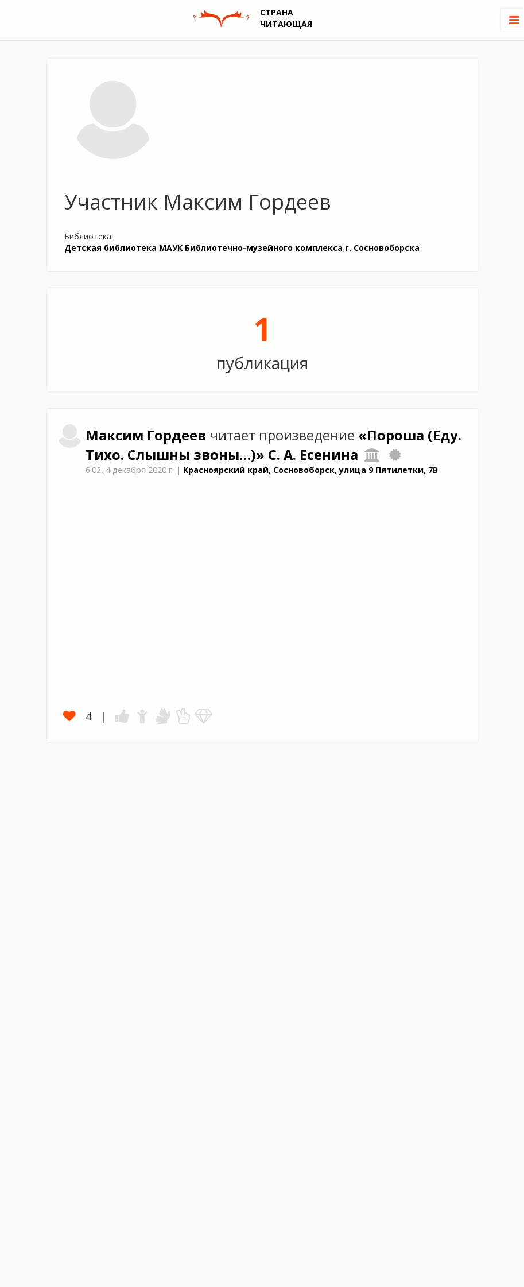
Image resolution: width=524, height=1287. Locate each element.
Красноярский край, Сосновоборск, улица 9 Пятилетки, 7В (310, 469)
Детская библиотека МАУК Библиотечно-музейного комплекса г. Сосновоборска (242, 247)
